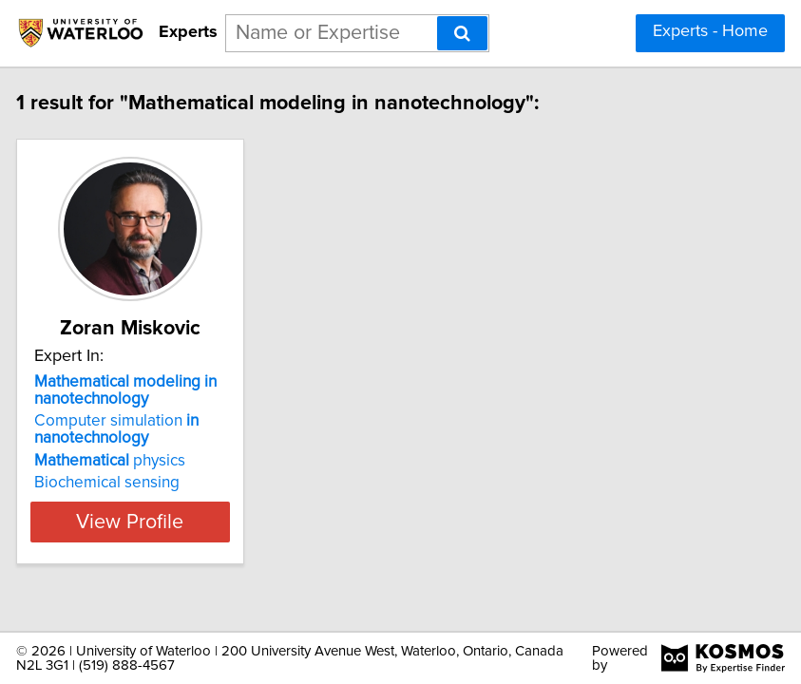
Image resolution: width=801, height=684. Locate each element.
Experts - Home (710, 31)
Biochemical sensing (135, 482)
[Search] (462, 33)
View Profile (158, 521)
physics (138, 460)
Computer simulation (145, 429)
